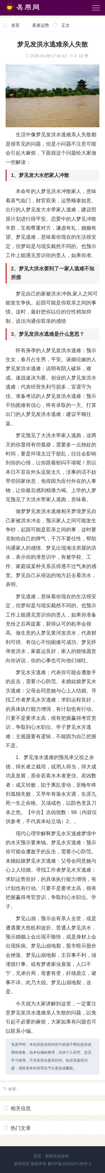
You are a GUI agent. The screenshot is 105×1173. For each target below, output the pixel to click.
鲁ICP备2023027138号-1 (69, 1163)
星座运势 (40, 25)
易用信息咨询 (57, 1156)
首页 (15, 25)
